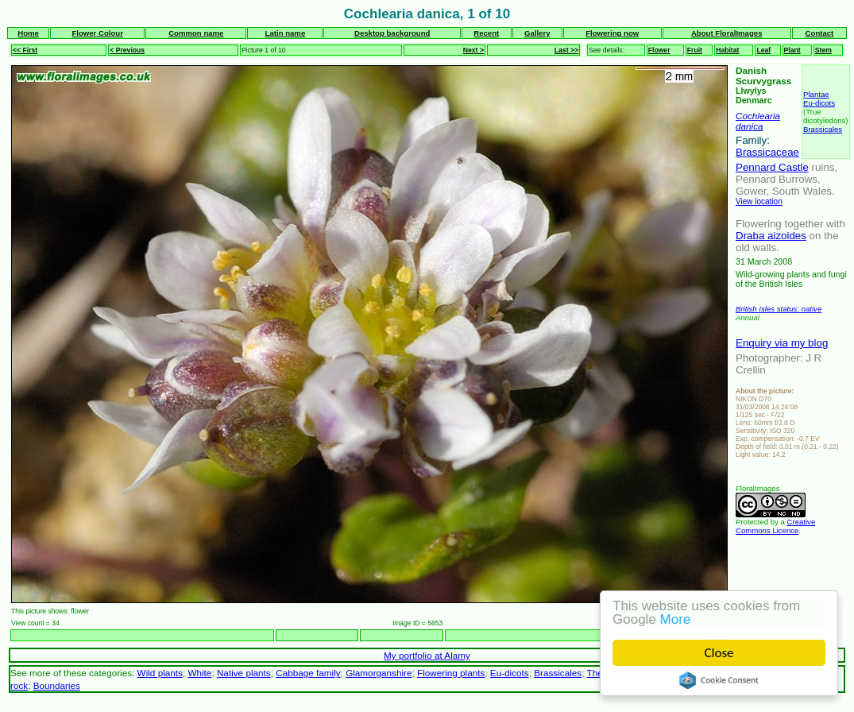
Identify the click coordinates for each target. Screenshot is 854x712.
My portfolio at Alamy (427, 655)
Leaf (763, 50)
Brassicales (822, 129)
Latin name (285, 33)
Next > (473, 50)
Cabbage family (308, 673)
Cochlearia (758, 115)
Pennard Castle (772, 167)
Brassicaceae (767, 152)
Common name (195, 33)
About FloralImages (727, 33)
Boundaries (56, 685)
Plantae (816, 94)
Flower (659, 50)
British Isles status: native (778, 308)
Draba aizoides (771, 236)
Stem (823, 50)
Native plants (244, 673)
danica (749, 126)
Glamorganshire (379, 673)
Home (28, 33)
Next (718, 635)
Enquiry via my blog (782, 343)
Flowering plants (451, 673)
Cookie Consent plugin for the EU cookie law (719, 680)
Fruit (694, 50)
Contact (820, 33)
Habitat (727, 50)
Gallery (537, 33)
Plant (792, 50)
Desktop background (392, 33)
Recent (486, 33)
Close (719, 652)
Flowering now (612, 33)
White (199, 673)
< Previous (127, 50)
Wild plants (160, 673)
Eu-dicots (819, 103)
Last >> (566, 50)
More (675, 619)
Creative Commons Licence (775, 526)
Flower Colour (97, 33)
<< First (25, 50)
